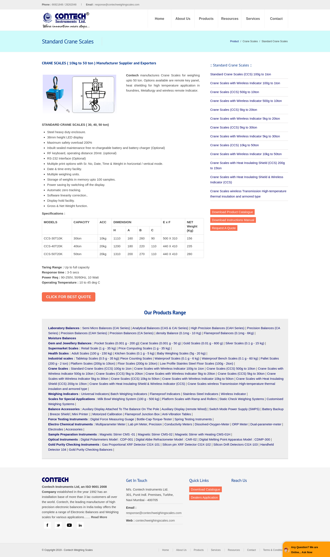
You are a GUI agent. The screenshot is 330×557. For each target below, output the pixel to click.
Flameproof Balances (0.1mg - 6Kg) (229, 333)
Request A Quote (224, 228)
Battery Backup (273, 409)
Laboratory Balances (63, 328)
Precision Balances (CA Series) (131, 333)
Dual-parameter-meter (265, 424)
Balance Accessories (64, 409)
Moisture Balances (62, 338)
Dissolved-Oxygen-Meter (212, 424)
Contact (276, 18)
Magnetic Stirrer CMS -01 (117, 434)
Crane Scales (58, 368)
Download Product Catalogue (232, 212)
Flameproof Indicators (165, 394)
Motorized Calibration (107, 414)
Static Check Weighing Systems (241, 399)
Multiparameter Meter (111, 424)
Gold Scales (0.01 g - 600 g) (203, 343)
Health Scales (58, 353)
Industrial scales (60, 358)
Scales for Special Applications (71, 399)
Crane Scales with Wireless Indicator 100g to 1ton (245, 83)
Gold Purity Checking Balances (90, 449)
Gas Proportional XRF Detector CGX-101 (131, 444)
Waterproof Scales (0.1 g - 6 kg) (177, 358)
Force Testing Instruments (68, 419)
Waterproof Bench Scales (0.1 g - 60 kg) (230, 358)
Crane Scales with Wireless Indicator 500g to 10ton (246, 101)
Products (206, 18)
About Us (182, 18)
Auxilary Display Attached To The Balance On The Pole (120, 409)
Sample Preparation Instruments (72, 434)
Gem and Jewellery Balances (70, 343)
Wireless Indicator (233, 394)
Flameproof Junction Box (142, 414)
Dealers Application (204, 497)
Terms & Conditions (274, 550)
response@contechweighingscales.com (117, 4)
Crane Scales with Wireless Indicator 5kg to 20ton (245, 118)
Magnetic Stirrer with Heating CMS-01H (202, 434)
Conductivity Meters (178, 424)
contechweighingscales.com (155, 520)
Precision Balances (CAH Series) (84, 333)
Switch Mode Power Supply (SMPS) (234, 409)
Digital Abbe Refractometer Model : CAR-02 (166, 439)
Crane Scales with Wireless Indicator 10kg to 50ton (246, 154)
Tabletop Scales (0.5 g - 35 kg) (97, 358)
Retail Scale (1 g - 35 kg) (98, 348)
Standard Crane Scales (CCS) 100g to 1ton (240, 74)
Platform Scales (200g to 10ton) (93, 363)
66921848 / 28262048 (73, 4)
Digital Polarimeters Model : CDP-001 (106, 439)
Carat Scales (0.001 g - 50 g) (160, 343)
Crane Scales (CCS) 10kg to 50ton (234, 145)
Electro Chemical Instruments (70, 424)
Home (159, 18)
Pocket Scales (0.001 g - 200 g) (116, 343)
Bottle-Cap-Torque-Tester (154, 419)
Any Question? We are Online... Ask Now (304, 550)
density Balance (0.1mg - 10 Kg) (178, 333)
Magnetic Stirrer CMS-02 (155, 434)
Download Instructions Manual (233, 220)
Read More (99, 517)
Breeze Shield (59, 414)
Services (253, 18)
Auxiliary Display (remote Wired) (184, 409)
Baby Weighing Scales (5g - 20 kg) (181, 353)
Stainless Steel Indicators (200, 394)
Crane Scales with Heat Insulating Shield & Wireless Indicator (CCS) (137, 383)
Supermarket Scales (63, 348)
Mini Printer (80, 414)
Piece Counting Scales (136, 358)
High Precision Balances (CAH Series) (217, 328)
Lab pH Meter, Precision (145, 424)
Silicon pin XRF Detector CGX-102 (186, 444)
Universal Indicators (95, 394)
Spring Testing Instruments (193, 419)
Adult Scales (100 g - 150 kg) (92, 353)
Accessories (73, 429)
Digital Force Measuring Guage (112, 419)
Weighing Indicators (63, 394)
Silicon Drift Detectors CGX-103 (235, 444)
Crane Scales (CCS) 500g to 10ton (234, 92)
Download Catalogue (205, 489)
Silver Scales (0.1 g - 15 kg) (244, 343)
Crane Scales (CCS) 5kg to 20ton (233, 109)
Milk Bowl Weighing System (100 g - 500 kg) (129, 399)
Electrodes (55, 429)
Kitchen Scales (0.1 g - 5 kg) (134, 353)
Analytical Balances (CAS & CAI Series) (160, 328)
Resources (229, 18)
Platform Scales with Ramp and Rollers (189, 399)
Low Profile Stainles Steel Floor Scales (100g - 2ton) (196, 363)
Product (234, 41)
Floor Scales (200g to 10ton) (137, 363)
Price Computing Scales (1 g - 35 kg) (144, 348)
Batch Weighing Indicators (128, 394)
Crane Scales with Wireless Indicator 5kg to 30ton (245, 136)
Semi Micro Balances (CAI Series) (106, 328)
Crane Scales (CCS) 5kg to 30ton (233, 127)
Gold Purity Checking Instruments (73, 444)
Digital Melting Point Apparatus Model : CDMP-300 (234, 439)
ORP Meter (240, 424)
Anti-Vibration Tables (176, 414)
